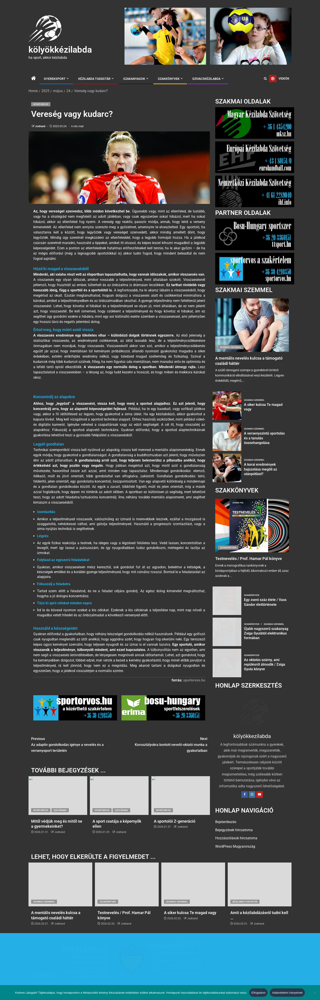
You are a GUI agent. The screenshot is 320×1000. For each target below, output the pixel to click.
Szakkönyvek (169, 78)
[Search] (265, 79)
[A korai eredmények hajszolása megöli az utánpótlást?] (227, 468)
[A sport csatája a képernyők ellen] (119, 811)
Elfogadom (258, 992)
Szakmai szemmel (231, 347)
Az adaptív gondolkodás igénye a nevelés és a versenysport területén (75, 760)
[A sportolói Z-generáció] (180, 811)
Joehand (40, 126)
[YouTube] (259, 794)
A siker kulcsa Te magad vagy (190, 916)
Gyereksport (55, 78)
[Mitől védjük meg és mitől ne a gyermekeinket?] (57, 811)
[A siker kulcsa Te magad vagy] (227, 405)
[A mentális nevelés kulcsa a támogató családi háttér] (252, 325)
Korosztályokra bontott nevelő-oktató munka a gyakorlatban (163, 760)
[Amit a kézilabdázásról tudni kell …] (260, 888)
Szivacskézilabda (206, 78)
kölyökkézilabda (60, 50)
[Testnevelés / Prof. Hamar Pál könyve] (252, 525)
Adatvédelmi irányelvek (287, 992)
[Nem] (314, 992)
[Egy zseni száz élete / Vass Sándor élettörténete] (227, 600)
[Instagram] (252, 794)
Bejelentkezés (225, 822)
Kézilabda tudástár (94, 78)
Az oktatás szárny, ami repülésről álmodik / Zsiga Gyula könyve (264, 664)
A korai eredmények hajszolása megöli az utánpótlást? (260, 469)
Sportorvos (40, 104)
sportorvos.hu (194, 696)
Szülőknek (60, 826)
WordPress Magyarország (235, 846)
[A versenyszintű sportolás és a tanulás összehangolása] (227, 436)
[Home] (33, 79)
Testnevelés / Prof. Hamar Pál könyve (248, 558)
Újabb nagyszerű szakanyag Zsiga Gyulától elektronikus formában (266, 633)
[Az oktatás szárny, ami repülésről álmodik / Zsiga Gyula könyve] (227, 663)
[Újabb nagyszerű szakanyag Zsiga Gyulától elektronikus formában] (227, 632)
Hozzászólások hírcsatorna (236, 838)
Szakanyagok (134, 78)
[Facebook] (244, 794)
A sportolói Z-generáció (174, 837)
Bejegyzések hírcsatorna (234, 830)
